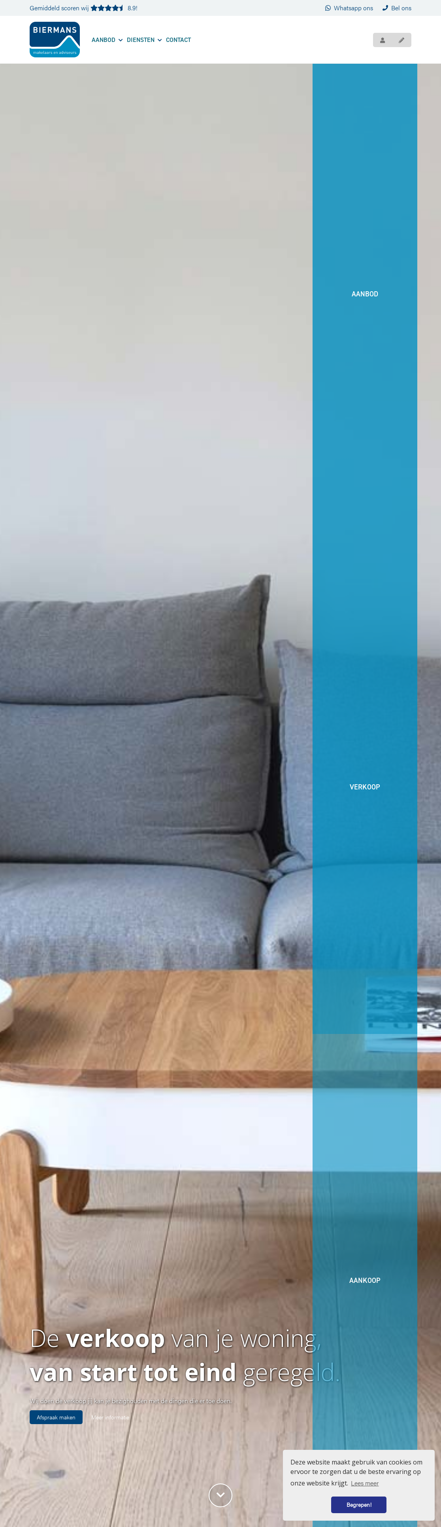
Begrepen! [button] (359, 1504)
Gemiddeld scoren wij (84, 7)
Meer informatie (110, 1417)
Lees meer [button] (365, 1482)
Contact (178, 40)
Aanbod (107, 40)
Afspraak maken (56, 1417)
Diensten (144, 40)
